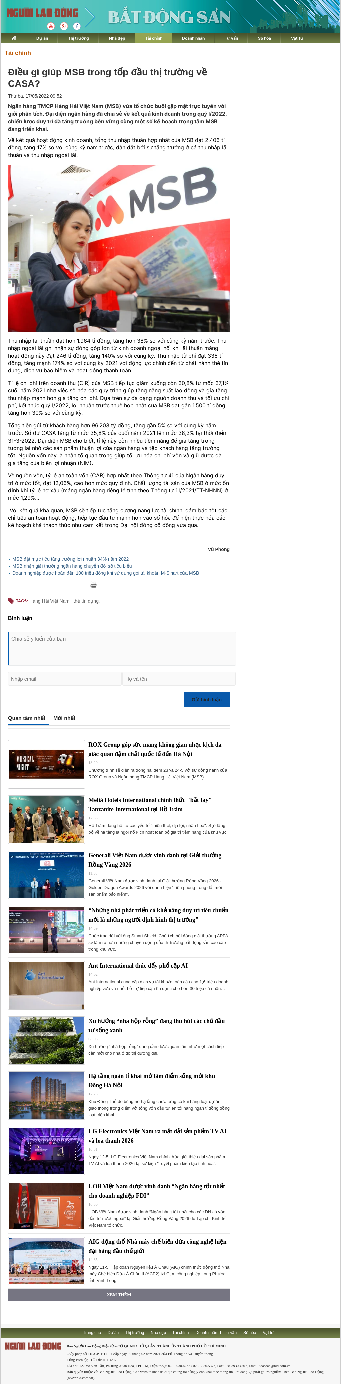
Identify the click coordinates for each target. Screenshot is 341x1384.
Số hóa (264, 38)
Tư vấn (231, 38)
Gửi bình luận (207, 699)
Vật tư (297, 38)
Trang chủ (92, 1332)
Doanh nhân (193, 38)
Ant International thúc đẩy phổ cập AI (138, 965)
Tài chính (153, 38)
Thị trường (78, 38)
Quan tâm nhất (26, 718)
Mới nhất (64, 718)
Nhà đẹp (117, 38)
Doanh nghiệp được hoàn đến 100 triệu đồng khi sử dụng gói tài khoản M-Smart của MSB (105, 573)
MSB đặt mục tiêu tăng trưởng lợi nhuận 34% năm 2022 (70, 559)
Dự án (42, 38)
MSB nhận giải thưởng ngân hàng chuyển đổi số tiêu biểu (72, 566)
